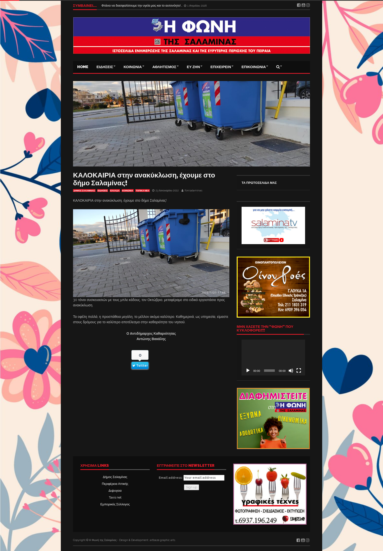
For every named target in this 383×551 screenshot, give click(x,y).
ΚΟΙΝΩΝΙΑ (133, 67)
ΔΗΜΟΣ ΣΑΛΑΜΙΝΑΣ (84, 190)
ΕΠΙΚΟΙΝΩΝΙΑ (254, 67)
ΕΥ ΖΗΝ (193, 67)
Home (82, 67)
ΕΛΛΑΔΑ (114, 190)
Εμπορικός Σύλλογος (115, 504)
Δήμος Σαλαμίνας (115, 477)
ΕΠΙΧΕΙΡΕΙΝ (221, 67)
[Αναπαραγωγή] (247, 370)
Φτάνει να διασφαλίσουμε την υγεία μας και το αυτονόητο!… (142, 5)
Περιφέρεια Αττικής (115, 484)
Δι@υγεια (114, 490)
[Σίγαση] (290, 370)
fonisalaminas (193, 190)
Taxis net (115, 497)
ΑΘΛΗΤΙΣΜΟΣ (164, 67)
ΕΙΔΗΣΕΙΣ (104, 67)
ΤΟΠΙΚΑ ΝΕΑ (142, 190)
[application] (273, 357)
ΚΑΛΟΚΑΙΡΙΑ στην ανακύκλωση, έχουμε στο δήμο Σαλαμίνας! (144, 179)
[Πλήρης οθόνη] (298, 370)
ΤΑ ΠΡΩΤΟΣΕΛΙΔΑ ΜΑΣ (259, 183)
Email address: (191, 478)
